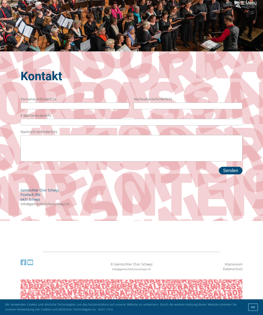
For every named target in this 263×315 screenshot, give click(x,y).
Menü (249, 3)
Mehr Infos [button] (105, 309)
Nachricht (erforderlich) (39, 132)
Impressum (233, 264)
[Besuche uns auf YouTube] (30, 262)
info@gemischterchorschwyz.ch (45, 204)
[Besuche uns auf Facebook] (23, 262)
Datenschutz (232, 269)
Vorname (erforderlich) (38, 99)
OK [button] (253, 307)
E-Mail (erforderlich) (36, 115)
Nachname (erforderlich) (153, 99)
